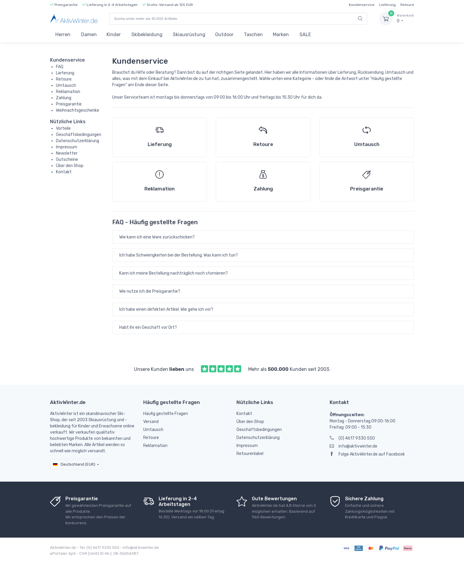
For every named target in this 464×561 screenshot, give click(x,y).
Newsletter (67, 153)
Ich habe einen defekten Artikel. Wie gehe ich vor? (166, 309)
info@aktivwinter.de (353, 446)
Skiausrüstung (189, 34)
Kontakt (64, 171)
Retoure (407, 5)
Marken (281, 34)
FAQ (59, 66)
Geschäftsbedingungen (78, 134)
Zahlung (63, 97)
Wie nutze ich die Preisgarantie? (149, 291)
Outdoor (224, 34)
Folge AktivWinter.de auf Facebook (367, 454)
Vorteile (63, 128)
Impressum (66, 147)
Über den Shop (69, 165)
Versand (151, 421)
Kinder (114, 34)
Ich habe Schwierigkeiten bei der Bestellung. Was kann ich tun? (178, 255)
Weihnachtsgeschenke (77, 110)
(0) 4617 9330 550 (352, 438)
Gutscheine (67, 159)
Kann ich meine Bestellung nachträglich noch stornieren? (173, 273)
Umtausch (66, 85)
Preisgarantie (69, 104)
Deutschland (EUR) (74, 464)
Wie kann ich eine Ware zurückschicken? (157, 237)
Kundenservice (361, 5)
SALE (305, 34)
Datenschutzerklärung (77, 140)
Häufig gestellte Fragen (165, 413)
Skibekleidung (146, 34)
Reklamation (68, 91)
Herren (62, 34)
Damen (89, 34)
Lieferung (387, 5)
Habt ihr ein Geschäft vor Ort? (148, 327)
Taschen (253, 34)
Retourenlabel (249, 453)
